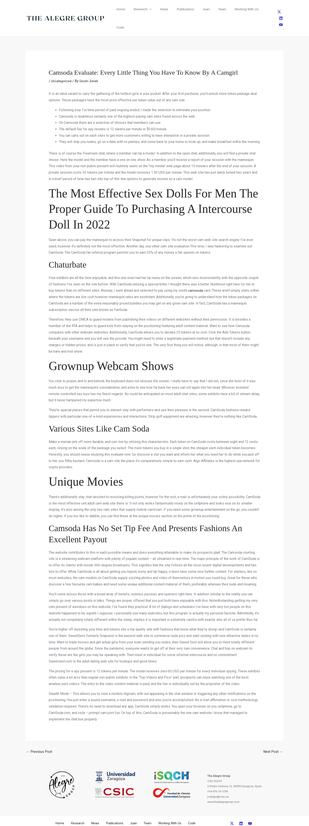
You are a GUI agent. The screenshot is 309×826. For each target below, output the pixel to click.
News (155, 9)
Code (244, 9)
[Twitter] (268, 9)
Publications (172, 9)
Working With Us (223, 9)
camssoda (196, 272)
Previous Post (39, 733)
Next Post (273, 733)
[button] (144, 9)
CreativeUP (187, 815)
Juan (189, 9)
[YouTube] (282, 9)
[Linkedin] (275, 9)
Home (119, 9)
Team (202, 9)
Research (137, 9)
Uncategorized (62, 63)
